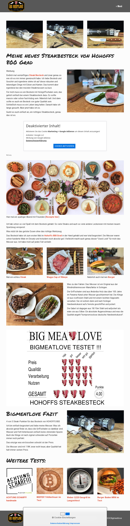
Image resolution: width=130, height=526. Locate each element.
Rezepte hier (52, 217)
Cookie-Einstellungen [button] (64, 517)
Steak (23, 277)
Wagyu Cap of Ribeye (57, 277)
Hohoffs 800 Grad (53, 235)
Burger (111, 277)
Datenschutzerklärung (36, 140)
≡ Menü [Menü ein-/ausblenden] (119, 6)
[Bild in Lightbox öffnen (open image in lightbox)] (24, 34)
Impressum (75, 523)
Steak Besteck (36, 75)
